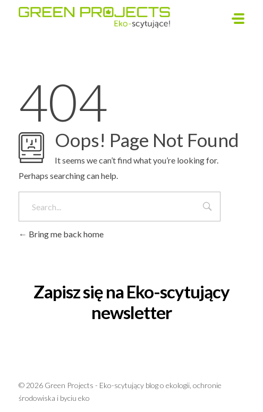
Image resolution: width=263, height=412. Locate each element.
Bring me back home (61, 234)
